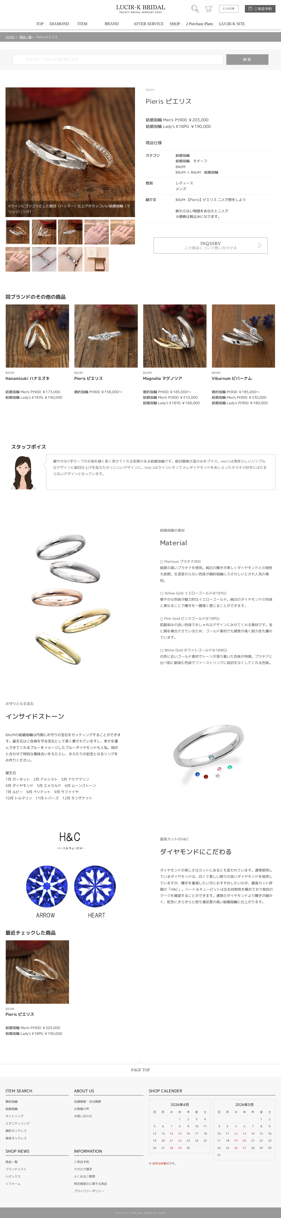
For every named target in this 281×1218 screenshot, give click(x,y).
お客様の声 (81, 1109)
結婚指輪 (12, 1109)
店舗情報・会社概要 (87, 1101)
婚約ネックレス (16, 1131)
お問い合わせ (83, 1116)
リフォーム (13, 1184)
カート (209, 9)
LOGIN (229, 9)
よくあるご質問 (84, 1176)
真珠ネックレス (16, 1138)
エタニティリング (18, 1123)
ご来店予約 (263, 8)
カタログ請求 (83, 1169)
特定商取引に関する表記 (90, 1184)
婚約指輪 (12, 1101)
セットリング (15, 1116)
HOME (10, 37)
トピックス (13, 1176)
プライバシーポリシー (89, 1191)
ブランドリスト (16, 1169)
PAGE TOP (140, 1070)
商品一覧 (26, 37)
